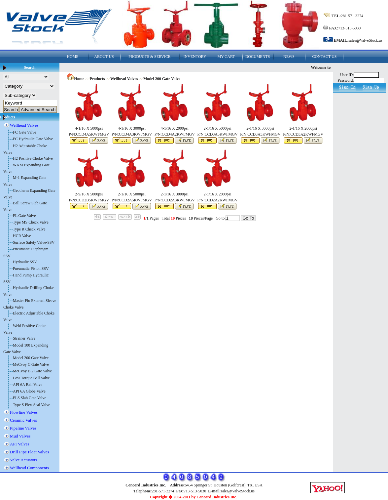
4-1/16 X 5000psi (89, 128)
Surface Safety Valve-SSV (33, 242)
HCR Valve (22, 235)
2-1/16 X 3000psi (260, 128)
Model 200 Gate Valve (31, 357)
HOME (72, 56)
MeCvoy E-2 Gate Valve (32, 371)
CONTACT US (324, 56)
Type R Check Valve (29, 229)
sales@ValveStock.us (365, 40)
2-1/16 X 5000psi (217, 128)
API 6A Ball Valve (27, 384)
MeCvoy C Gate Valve (31, 364)
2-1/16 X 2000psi (303, 128)
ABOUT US (104, 56)
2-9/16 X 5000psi (89, 194)
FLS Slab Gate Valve (29, 398)
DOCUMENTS (257, 56)
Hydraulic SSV (25, 262)
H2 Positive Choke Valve (33, 158)
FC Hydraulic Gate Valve (33, 139)
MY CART (226, 56)
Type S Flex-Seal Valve (31, 404)
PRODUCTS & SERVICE (149, 56)
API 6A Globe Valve (29, 391)
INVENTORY (194, 56)
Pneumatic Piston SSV (31, 268)
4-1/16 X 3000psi (132, 128)
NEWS (289, 56)
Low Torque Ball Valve (31, 378)
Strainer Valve (24, 338)
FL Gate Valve (24, 215)
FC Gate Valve (24, 132)
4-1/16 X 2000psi (175, 128)
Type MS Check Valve (31, 222)
